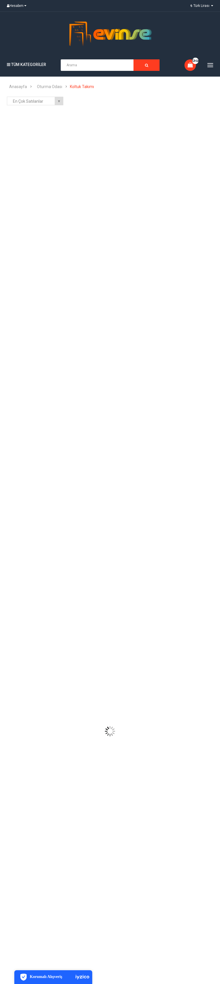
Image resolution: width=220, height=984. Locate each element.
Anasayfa (18, 87)
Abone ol (134, 914)
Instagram (200, 914)
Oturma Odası (49, 87)
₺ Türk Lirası (201, 6)
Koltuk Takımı (82, 87)
